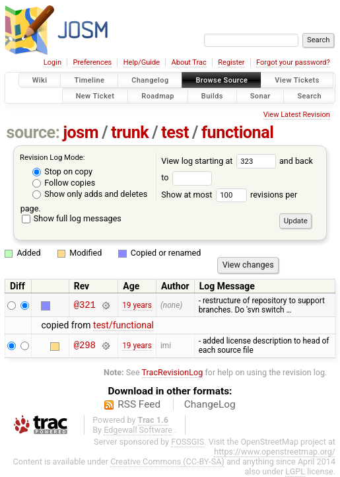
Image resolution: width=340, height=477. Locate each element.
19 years (137, 305)
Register (231, 62)
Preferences (92, 62)
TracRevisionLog (172, 372)
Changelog (149, 80)
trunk (130, 132)
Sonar (260, 95)
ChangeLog (210, 404)
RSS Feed (139, 404)
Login (52, 62)
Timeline (89, 80)
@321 (85, 305)
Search (309, 95)
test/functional (123, 325)
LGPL (295, 471)
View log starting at (220, 161)
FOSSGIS (187, 442)
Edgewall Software (138, 430)
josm (80, 132)
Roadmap (157, 95)
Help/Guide (141, 62)
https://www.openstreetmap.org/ (274, 452)
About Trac (189, 62)
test (175, 132)
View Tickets (297, 80)
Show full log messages (71, 218)
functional (237, 132)
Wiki (40, 80)
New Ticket (95, 95)
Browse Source (221, 80)
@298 (85, 346)
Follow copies (63, 183)
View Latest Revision (296, 114)
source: (33, 132)
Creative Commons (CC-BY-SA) (167, 461)
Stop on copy (62, 171)
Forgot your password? (293, 62)
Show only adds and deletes (89, 194)
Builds (212, 95)
